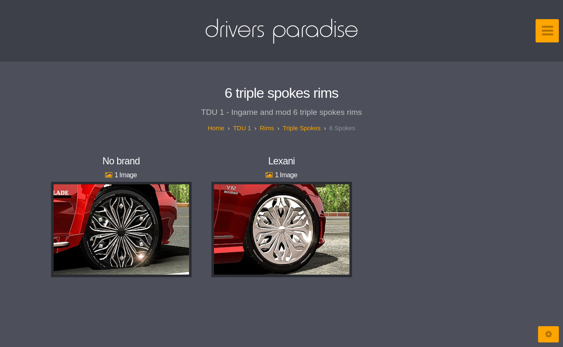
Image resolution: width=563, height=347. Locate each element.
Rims (267, 127)
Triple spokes (301, 127)
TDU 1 (242, 127)
